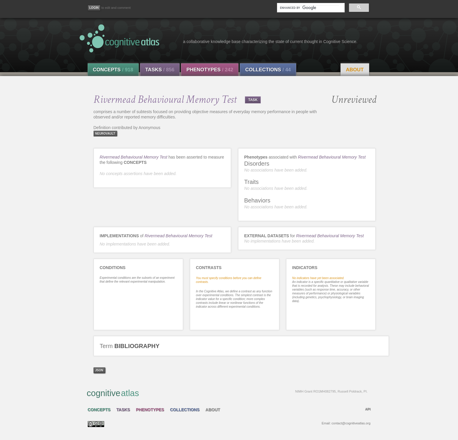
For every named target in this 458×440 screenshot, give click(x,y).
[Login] (94, 8)
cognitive (227, 393)
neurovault (105, 133)
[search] (309, 7)
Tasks (160, 69)
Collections (268, 69)
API (367, 409)
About (355, 69)
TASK (253, 100)
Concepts (113, 69)
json (99, 370)
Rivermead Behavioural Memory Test (133, 157)
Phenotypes (209, 69)
